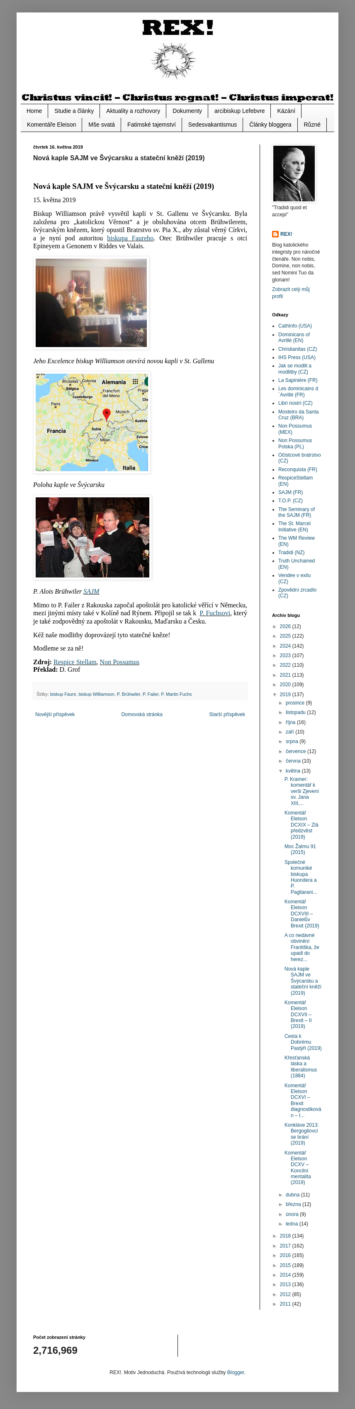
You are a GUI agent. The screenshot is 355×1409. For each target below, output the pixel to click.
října (291, 722)
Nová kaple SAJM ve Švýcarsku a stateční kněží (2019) (302, 981)
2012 (286, 1294)
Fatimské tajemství (151, 124)
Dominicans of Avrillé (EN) (294, 337)
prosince (296, 703)
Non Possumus (120, 661)
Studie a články (74, 111)
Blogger (235, 1372)
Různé (312, 124)
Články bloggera (270, 124)
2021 (286, 675)
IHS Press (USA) (297, 357)
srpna (292, 741)
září (290, 732)
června (294, 761)
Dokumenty (187, 111)
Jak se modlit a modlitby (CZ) (294, 368)
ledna (292, 1224)
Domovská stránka (142, 714)
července (296, 751)
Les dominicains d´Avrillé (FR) (298, 391)
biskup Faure (63, 694)
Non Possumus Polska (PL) (295, 443)
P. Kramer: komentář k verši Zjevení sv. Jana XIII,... (301, 791)
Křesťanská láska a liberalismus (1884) (300, 1067)
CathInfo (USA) (295, 326)
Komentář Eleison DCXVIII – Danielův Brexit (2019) (301, 914)
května (294, 771)
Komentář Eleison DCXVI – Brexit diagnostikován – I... (302, 1100)
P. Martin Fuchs (176, 694)
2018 (286, 1236)
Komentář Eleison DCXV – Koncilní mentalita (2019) (297, 1168)
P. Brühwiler (128, 694)
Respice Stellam (75, 661)
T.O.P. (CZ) (290, 501)
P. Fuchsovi (214, 612)
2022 (286, 665)
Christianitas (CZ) (297, 349)
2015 (286, 1265)
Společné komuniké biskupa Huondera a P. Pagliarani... (300, 877)
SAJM (91, 591)
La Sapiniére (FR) (298, 380)
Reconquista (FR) (297, 469)
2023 (286, 655)
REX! (286, 234)
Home (34, 111)
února (293, 1214)
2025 (286, 636)
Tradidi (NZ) (291, 552)
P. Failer (150, 694)
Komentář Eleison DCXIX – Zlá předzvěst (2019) (301, 825)
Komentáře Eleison (51, 124)
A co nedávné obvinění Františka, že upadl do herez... (301, 947)
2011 (286, 1304)
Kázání (286, 111)
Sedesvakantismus (212, 124)
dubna (293, 1195)
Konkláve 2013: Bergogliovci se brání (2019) (301, 1134)
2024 (286, 646)
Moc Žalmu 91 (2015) (300, 849)
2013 (286, 1284)
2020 (286, 684)
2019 (286, 694)
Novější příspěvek (55, 714)
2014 (286, 1275)
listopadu (296, 712)
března (294, 1204)
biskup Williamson (96, 694)
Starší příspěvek (227, 714)
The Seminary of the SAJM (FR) (296, 512)
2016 (286, 1255)
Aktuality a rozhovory (133, 111)
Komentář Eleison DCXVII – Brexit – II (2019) (298, 1015)
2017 (286, 1246)
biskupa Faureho (130, 238)
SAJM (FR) (290, 492)
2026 (286, 626)
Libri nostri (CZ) (295, 403)
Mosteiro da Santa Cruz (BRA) (298, 415)
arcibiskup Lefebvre (239, 111)
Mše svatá (101, 124)
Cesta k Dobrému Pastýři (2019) (303, 1042)
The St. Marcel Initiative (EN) (294, 526)
